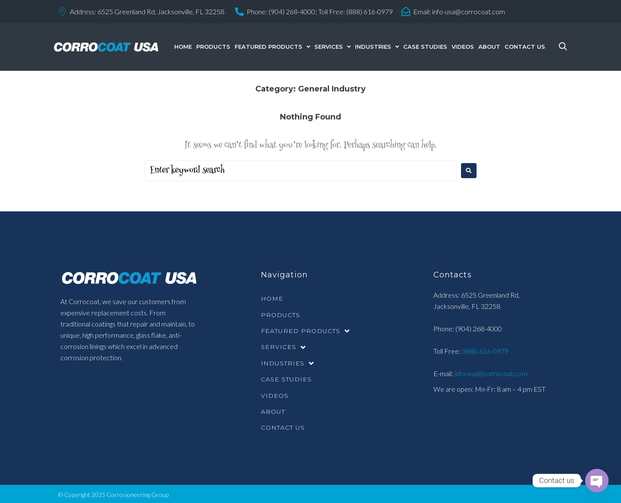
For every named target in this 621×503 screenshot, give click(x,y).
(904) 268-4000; (293, 11)
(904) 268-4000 (478, 328)
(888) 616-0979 (484, 351)
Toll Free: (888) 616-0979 (355, 11)
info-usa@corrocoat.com (469, 11)
